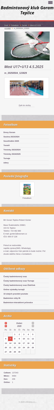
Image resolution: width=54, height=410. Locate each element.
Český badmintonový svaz (15, 276)
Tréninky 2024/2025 (12, 154)
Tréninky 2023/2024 (12, 150)
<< (5, 323)
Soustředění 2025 (11, 141)
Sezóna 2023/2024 (11, 137)
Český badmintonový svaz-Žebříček (19, 285)
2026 (19, 326)
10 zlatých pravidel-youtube (15, 294)
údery (5, 163)
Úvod (6, 25)
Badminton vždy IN (11, 298)
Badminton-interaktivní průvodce (18, 302)
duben (19, 323)
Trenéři (6, 145)
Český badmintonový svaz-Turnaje (18, 281)
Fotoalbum (27, 198)
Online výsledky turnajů (14, 289)
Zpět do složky (25, 105)
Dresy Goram (9, 132)
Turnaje (6, 158)
